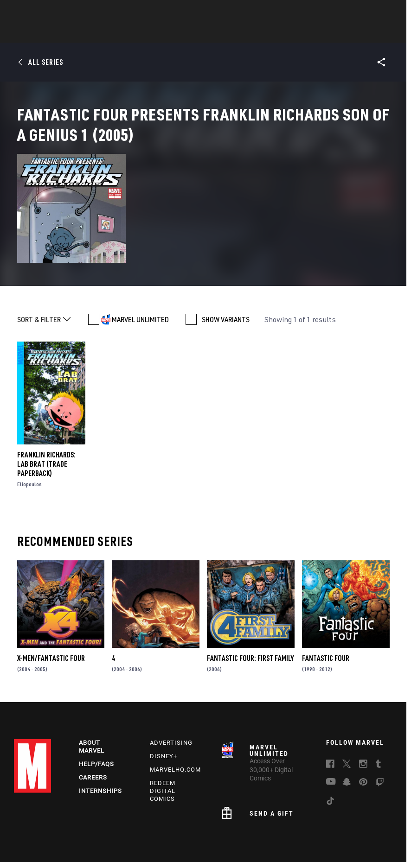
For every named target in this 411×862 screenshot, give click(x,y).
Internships (100, 744)
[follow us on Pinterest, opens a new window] (363, 736)
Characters (145, 33)
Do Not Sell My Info (215, 828)
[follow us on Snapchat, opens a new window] (346, 737)
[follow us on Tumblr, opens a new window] (378, 718)
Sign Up (73, 12)
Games (189, 33)
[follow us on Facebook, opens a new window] (330, 718)
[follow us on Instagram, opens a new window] (363, 718)
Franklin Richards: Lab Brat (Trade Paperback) (46, 414)
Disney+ (163, 709)
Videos (306, 33)
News (65, 33)
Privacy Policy (83, 828)
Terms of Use (40, 828)
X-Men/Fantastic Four (51, 608)
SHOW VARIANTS (226, 269)
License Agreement (359, 828)
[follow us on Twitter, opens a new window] (346, 718)
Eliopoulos (29, 434)
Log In (43, 12)
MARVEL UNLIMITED (140, 269)
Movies (225, 33)
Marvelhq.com (175, 722)
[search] (385, 12)
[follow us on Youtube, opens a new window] (331, 736)
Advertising (171, 696)
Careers (93, 730)
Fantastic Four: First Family (250, 608)
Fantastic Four (325, 608)
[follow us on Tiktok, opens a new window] (330, 756)
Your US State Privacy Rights (146, 828)
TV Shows (266, 33)
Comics (100, 33)
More (340, 33)
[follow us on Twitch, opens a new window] (380, 737)
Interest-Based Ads (178, 840)
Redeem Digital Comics (162, 744)
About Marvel (91, 700)
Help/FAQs (96, 717)
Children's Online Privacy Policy (287, 828)
